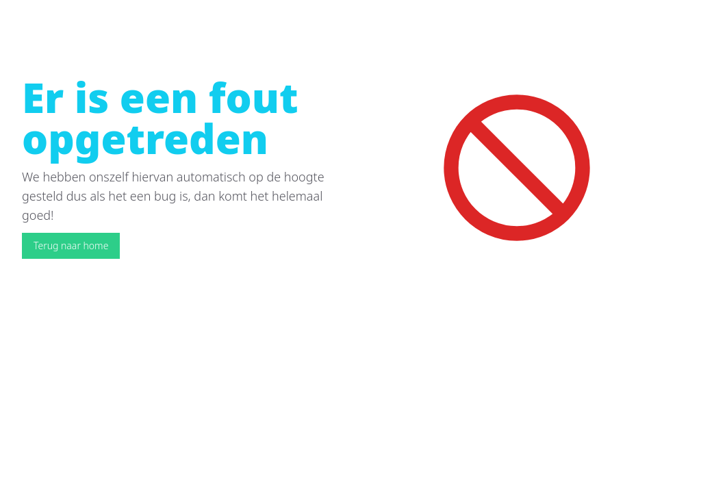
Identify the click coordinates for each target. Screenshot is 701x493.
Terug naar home (71, 245)
